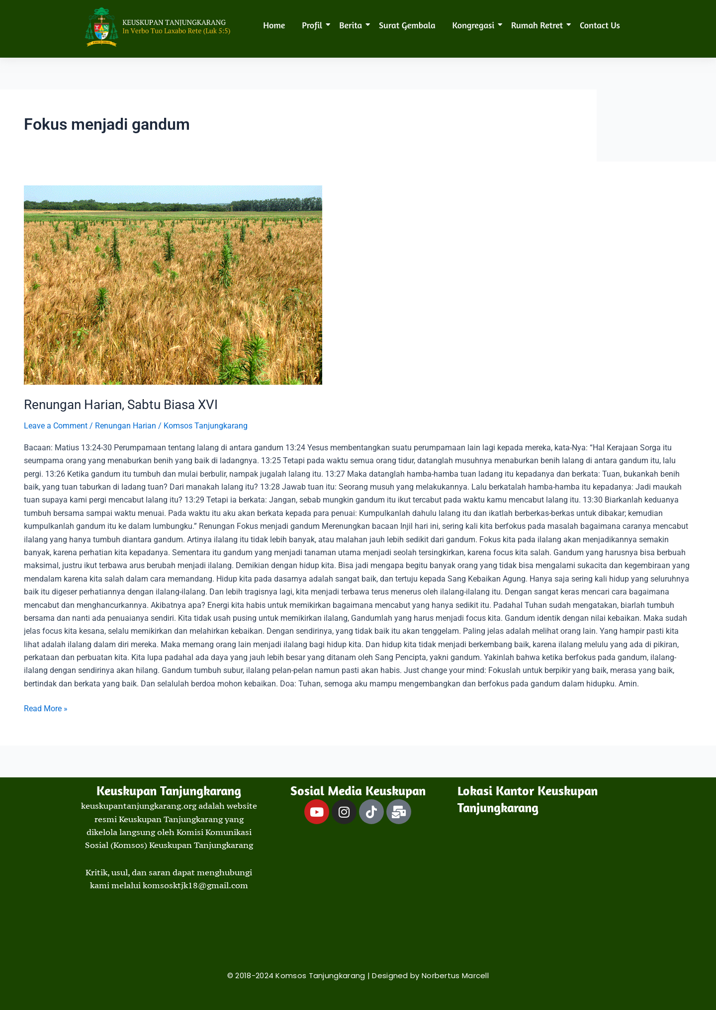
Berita (352, 24)
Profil (314, 24)
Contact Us (600, 24)
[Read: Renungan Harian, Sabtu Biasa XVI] (358, 285)
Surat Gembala (407, 24)
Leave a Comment (56, 425)
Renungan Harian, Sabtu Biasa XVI (121, 404)
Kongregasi (475, 24)
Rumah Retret (538, 24)
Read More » (46, 707)
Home (274, 24)
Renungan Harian (125, 425)
